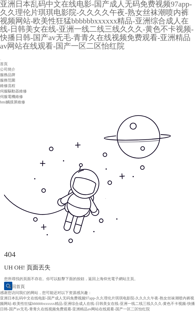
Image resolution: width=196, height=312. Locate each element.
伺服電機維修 (11, 97)
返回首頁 (9, 286)
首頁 (4, 64)
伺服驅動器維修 (13, 91)
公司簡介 (7, 69)
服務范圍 (7, 80)
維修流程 (7, 86)
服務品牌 (7, 75)
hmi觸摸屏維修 (12, 102)
